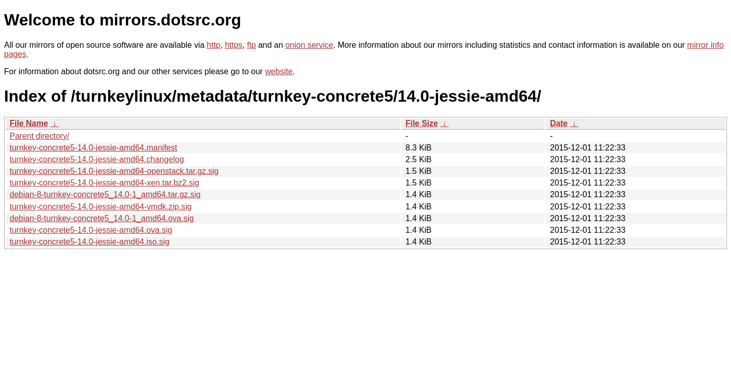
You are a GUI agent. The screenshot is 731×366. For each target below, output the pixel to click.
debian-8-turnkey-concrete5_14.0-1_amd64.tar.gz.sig (105, 194)
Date (559, 123)
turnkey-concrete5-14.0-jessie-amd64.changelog (97, 159)
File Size (422, 123)
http (213, 45)
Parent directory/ (39, 136)
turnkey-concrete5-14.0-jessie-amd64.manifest (93, 147)
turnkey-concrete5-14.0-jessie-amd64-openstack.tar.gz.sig (114, 171)
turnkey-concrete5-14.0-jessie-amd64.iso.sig (90, 241)
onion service (309, 45)
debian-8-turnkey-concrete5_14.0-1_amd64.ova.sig (102, 218)
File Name (29, 123)
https (234, 45)
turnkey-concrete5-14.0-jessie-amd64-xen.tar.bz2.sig (105, 182)
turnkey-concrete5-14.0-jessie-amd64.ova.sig (91, 230)
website (278, 71)
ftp (251, 45)
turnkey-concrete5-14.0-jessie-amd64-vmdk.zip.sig (100, 206)
